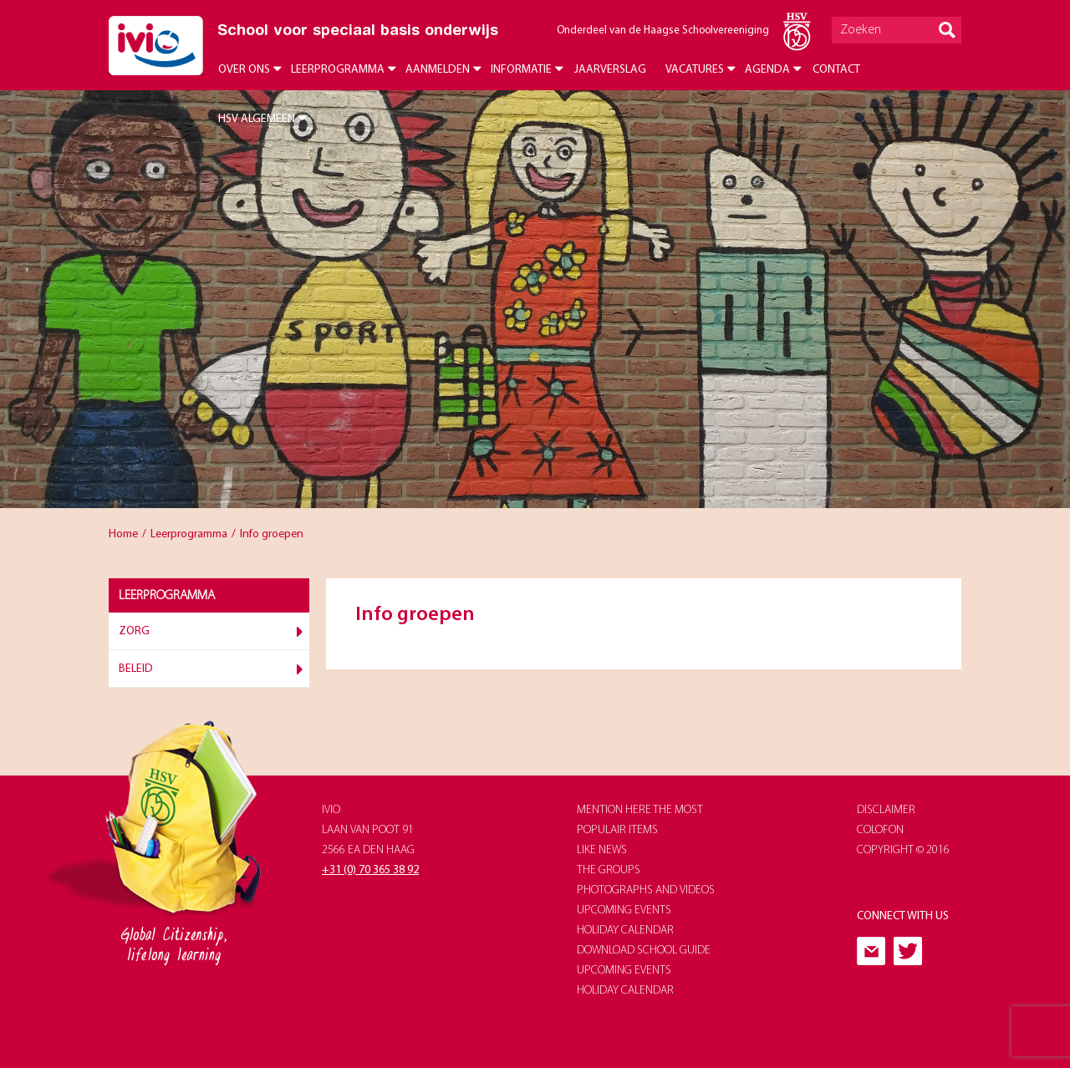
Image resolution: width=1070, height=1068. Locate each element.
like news (602, 850)
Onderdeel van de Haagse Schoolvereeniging (663, 30)
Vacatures (694, 70)
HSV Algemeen (256, 119)
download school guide (644, 950)
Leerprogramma (338, 70)
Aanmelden (437, 70)
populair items (617, 830)
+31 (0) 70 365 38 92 (370, 870)
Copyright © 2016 (903, 850)
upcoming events (624, 910)
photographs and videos (646, 890)
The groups (608, 870)
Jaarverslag (610, 70)
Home (123, 534)
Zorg (134, 631)
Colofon (880, 830)
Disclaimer (886, 810)
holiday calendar (625, 930)
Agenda (767, 70)
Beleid (136, 669)
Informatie (521, 70)
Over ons (244, 70)
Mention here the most (640, 810)
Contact (836, 70)
